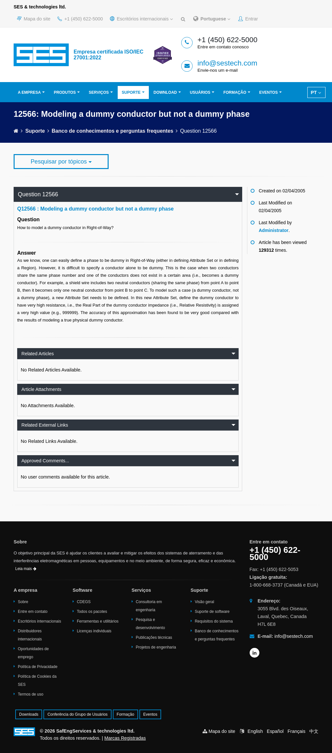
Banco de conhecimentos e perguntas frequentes (112, 131)
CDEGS (84, 602)
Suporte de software (212, 611)
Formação (234, 92)
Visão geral (204, 602)
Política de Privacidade (37, 666)
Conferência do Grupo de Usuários (77, 714)
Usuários (200, 92)
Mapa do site (33, 18)
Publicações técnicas (154, 637)
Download (165, 92)
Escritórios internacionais (141, 18)
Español (275, 731)
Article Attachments (41, 389)
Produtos (65, 92)
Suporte (131, 92)
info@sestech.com (227, 63)
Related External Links (44, 425)
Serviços (99, 92)
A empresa (29, 92)
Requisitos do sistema (214, 621)
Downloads (28, 714)
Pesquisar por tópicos (61, 161)
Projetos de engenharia (156, 647)
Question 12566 (38, 194)
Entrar (248, 18)
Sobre (23, 602)
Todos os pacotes (92, 611)
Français (296, 731)
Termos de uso (30, 694)
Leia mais (25, 568)
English (255, 731)
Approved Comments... (45, 460)
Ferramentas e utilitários (98, 621)
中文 (313, 731)
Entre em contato (32, 611)
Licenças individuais (94, 631)
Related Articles (37, 353)
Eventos (268, 92)
